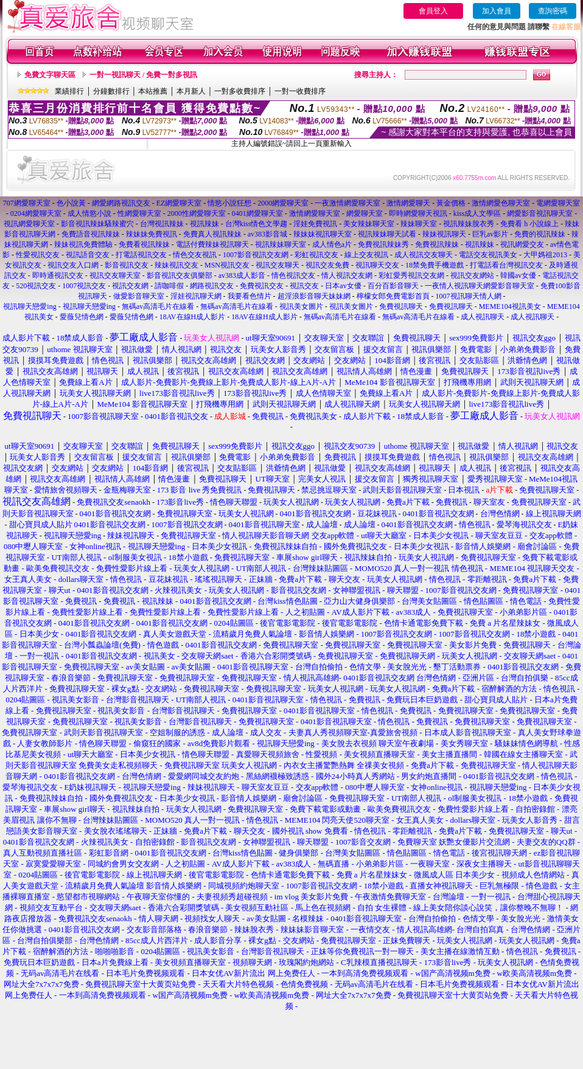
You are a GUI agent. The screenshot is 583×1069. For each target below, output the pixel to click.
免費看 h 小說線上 (529, 224)
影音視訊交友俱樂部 (179, 275)
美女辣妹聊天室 (368, 224)
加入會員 (496, 11)
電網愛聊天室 (558, 203)
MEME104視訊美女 (510, 306)
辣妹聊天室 (418, 224)
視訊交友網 (130, 286)
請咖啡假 (169, 286)
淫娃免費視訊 (315, 224)
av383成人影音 (241, 275)
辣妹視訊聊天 (444, 234)
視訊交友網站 (472, 275)
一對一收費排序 (300, 91)
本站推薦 (152, 91)
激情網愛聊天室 (314, 213)
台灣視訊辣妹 (162, 224)
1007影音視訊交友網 (255, 255)
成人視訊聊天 (482, 317)
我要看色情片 (249, 296)
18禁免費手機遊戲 (434, 265)
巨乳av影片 (490, 234)
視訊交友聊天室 (115, 275)
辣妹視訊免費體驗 (83, 244)
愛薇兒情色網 (81, 317)
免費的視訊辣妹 (539, 234)
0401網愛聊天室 (257, 213)
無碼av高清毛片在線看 (158, 306)
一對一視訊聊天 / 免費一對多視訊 (143, 75)
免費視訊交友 (262, 286)
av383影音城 (267, 234)
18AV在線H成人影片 (192, 317)
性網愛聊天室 (139, 213)
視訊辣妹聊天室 (280, 244)
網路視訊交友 (212, 286)
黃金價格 (451, 203)
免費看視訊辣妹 (144, 244)
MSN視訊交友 (227, 265)
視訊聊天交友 (377, 265)
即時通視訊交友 (57, 275)
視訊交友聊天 (277, 265)
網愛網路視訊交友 (121, 203)
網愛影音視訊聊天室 (540, 213)
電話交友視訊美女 (488, 255)
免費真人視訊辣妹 (212, 234)
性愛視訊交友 (38, 255)
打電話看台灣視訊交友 (506, 265)
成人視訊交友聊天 (423, 255)
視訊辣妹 (204, 224)
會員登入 (433, 11)
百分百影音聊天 (393, 286)
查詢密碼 (552, 11)
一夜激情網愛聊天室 (347, 203)
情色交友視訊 (195, 255)
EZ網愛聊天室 (179, 203)
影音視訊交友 (126, 265)
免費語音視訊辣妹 (90, 234)
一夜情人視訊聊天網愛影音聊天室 (479, 286)
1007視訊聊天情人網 (468, 296)
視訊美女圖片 (301, 306)
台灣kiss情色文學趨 (256, 224)
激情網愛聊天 (408, 203)
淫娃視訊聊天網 (196, 296)
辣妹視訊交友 (176, 265)
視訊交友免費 (327, 265)
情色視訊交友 (293, 275)
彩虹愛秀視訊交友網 (411, 275)
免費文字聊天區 (49, 75)
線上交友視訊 (366, 255)
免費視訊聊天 (401, 306)
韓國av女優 (518, 275)
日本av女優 (343, 286)
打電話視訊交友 (141, 255)
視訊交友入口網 (73, 265)
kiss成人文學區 (477, 213)
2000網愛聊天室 (283, 203)
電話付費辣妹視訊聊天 (212, 244)
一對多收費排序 (239, 91)
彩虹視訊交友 (316, 255)
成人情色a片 (332, 244)
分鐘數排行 (111, 91)
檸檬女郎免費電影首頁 (393, 296)
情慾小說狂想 (229, 203)
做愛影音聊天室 (138, 296)
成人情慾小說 (89, 213)
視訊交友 (304, 286)
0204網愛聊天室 (35, 213)
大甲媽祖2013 (545, 255)
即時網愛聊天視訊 (418, 213)
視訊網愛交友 (522, 244)
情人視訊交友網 (346, 275)
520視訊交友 (36, 286)
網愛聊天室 (364, 213)
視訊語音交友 (88, 255)
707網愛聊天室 (27, 203)
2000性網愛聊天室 (196, 213)
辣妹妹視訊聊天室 (322, 234)
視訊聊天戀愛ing (30, 306)
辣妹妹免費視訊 (151, 234)
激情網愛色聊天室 (501, 203)
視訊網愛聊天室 (29, 224)
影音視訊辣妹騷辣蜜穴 (97, 224)
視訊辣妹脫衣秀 (468, 224)
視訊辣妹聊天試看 (387, 234)
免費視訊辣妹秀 (383, 244)
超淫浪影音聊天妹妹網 (314, 296)
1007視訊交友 (84, 286)
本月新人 (191, 91)
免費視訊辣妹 (437, 244)
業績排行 (69, 91)
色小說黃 (71, 203)
